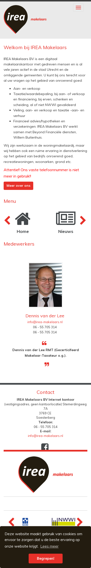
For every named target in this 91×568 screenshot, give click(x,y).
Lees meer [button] (49, 546)
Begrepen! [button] (45, 558)
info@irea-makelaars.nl (45, 322)
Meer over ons (18, 185)
